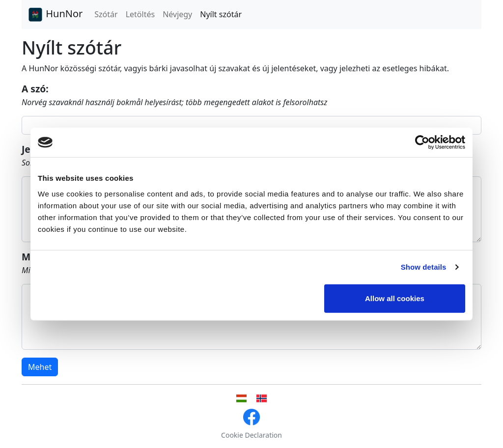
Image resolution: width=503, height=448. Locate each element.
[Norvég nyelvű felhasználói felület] (261, 398)
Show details (424, 267)
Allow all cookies (394, 298)
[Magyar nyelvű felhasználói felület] (241, 398)
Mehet (40, 367)
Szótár (105, 14)
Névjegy (177, 14)
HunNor (55, 15)
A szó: (35, 88)
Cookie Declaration (251, 435)
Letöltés (140, 14)
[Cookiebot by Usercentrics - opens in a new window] (422, 142)
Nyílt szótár (221, 14)
